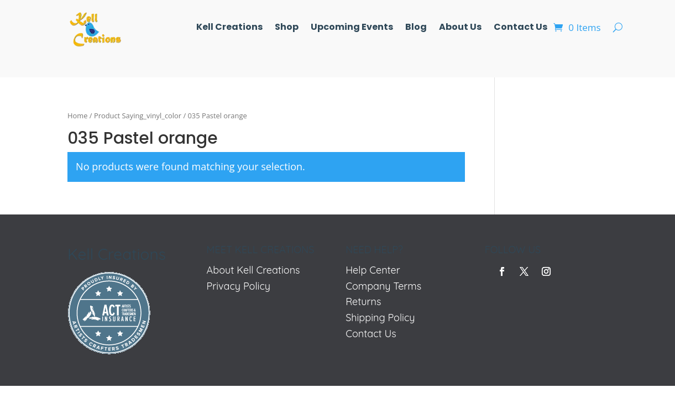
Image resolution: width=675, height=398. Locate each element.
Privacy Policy (238, 286)
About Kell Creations (253, 270)
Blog (416, 28)
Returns (363, 301)
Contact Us (520, 28)
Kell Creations (229, 28)
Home (77, 116)
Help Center (373, 270)
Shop (287, 28)
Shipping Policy (380, 317)
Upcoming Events (352, 28)
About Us (460, 28)
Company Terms (383, 286)
